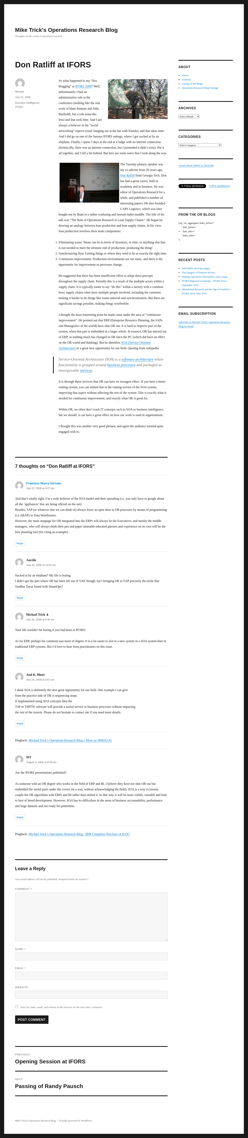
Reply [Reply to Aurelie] (20, 597)
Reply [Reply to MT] (20, 817)
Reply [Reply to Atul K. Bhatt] (20, 723)
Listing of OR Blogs (192, 83)
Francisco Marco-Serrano (43, 483)
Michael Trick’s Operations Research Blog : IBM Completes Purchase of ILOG (79, 834)
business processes (121, 365)
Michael (19, 91)
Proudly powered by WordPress (75, 1120)
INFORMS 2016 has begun (196, 268)
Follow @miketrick (219, 185)
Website (21, 987)
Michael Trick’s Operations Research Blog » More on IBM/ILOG (70, 740)
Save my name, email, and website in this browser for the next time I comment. (61, 1007)
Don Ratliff (127, 175)
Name (20, 949)
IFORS (19, 106)
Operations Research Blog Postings (200, 87)
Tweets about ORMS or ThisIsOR (196, 165)
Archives (186, 79)
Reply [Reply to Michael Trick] (20, 657)
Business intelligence (27, 102)
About (185, 75)
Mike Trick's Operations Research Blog (66, 30)
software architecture (137, 359)
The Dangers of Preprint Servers (198, 272)
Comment (23, 888)
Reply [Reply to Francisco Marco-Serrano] (20, 543)
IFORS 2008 (83, 86)
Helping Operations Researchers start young (204, 276)
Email (20, 968)
